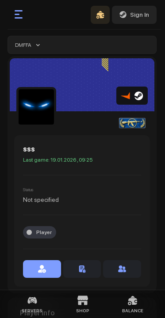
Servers (32, 304)
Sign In (134, 14)
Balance (132, 304)
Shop (82, 304)
